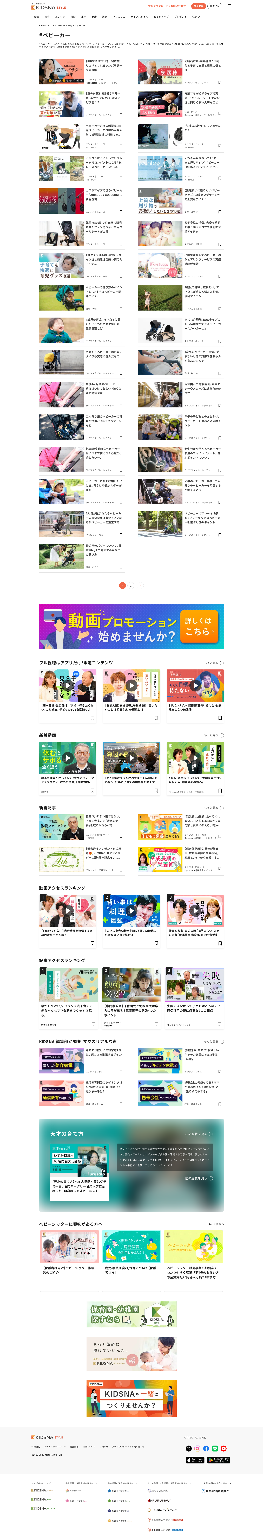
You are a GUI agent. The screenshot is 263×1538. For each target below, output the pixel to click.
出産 (83, 16)
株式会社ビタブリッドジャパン (207, 870)
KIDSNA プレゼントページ (108, 83)
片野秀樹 (45, 792)
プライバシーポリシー (55, 1447)
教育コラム (53, 1025)
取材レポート (201, 83)
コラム (100, 1072)
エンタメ (60, 16)
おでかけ (195, 373)
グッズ (194, 112)
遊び (104, 16)
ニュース (101, 79)
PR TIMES (91, 147)
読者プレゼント (106, 870)
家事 (105, 276)
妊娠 (73, 16)
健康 (94, 16)
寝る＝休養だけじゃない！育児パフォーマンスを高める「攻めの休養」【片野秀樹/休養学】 (67, 782)
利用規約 (35, 1447)
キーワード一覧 (64, 25)
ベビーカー (80, 25)
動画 (36, 16)
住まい (196, 16)
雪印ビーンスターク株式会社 (192, 792)
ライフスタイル (139, 16)
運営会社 (74, 1447)
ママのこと (119, 16)
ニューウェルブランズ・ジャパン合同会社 (207, 115)
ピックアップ (161, 16)
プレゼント (180, 16)
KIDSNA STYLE (46, 25)
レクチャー (108, 115)
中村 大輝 (108, 1026)
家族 (199, 244)
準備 (94, 309)
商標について (89, 1447)
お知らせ (104, 1447)
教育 (47, 16)
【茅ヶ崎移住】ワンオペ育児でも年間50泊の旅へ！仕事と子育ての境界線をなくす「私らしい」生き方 (131, 782)
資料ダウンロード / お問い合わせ (167, 6)
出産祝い (195, 212)
